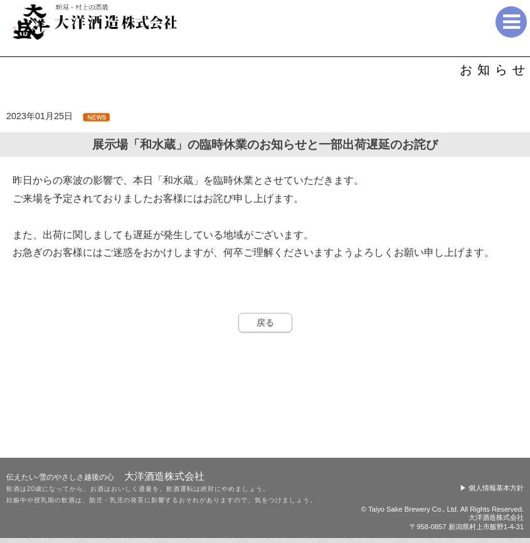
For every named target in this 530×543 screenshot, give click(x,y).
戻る (265, 322)
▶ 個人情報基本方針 (492, 488)
